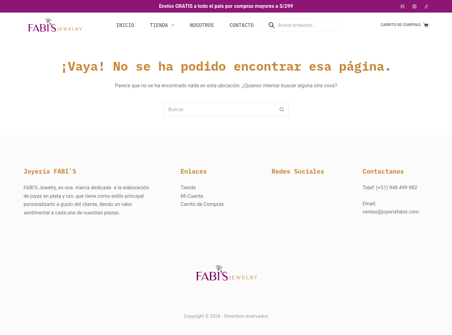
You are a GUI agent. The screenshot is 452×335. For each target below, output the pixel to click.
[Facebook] (403, 6)
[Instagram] (414, 6)
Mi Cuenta (191, 196)
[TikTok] (426, 6)
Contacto (241, 25)
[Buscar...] (219, 109)
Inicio (125, 25)
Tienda (163, 25)
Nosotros (202, 25)
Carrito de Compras (202, 204)
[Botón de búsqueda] (282, 109)
